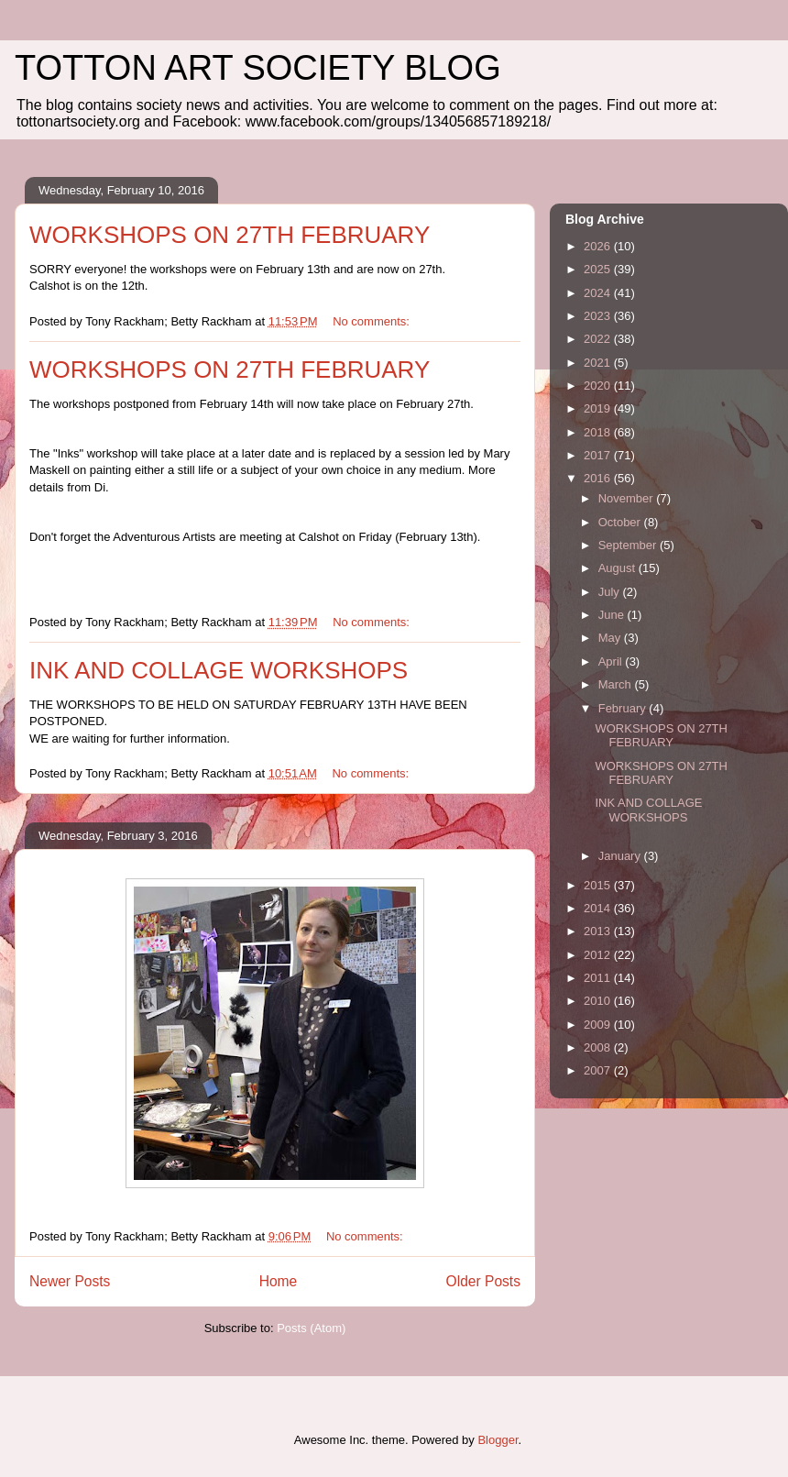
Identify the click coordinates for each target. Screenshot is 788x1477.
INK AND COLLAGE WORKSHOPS (218, 670)
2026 (599, 246)
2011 (599, 978)
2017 (599, 455)
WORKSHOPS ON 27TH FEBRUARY (229, 234)
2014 (599, 908)
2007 (599, 1070)
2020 (599, 385)
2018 (599, 432)
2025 (599, 269)
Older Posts (483, 1281)
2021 (599, 362)
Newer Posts (69, 1281)
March (616, 684)
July (610, 592)
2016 (599, 478)
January (621, 856)
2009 (599, 1024)
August (618, 568)
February (624, 708)
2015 (599, 885)
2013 (599, 931)
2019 (599, 408)
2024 (599, 293)
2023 (599, 316)
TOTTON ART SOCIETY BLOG (258, 68)
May (611, 638)
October (621, 522)
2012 (599, 955)
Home (278, 1281)
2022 (599, 339)
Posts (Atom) (311, 1328)
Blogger (497, 1440)
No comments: (372, 321)
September (629, 545)
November (627, 498)
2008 (599, 1047)
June (613, 615)
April (612, 661)
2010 (599, 1001)
